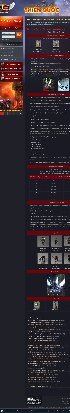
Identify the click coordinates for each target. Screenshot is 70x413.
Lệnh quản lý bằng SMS (9, 59)
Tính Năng (19, 410)
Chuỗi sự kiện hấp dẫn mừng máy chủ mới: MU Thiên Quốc (44, 352)
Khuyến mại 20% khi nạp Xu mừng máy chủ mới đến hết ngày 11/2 (45, 345)
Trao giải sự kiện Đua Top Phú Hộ (37, 331)
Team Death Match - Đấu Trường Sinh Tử (39, 365)
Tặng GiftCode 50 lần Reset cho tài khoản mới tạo (41, 338)
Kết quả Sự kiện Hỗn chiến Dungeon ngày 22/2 (40, 327)
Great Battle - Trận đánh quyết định (37, 368)
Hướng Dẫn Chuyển (8, 48)
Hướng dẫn (61, 410)
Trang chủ (27, 22)
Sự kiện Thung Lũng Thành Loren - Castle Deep (40, 381)
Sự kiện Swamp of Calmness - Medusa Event (40, 375)
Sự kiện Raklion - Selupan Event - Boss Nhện (40, 377)
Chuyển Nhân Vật (8, 55)
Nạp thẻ (17, 28)
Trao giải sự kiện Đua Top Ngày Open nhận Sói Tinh (41, 343)
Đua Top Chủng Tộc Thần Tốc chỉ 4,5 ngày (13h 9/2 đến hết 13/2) (45, 359)
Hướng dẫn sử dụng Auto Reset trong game (39, 363)
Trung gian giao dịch (11, 69)
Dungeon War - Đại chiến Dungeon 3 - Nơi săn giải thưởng (43, 370)
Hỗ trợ (11, 64)
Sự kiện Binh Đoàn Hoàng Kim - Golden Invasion (41, 384)
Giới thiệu (63, 398)
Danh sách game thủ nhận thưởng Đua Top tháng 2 (41, 322)
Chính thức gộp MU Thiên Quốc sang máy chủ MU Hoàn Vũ (44, 320)
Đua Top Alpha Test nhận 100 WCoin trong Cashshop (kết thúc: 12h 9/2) (47, 361)
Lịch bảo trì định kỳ (11, 74)
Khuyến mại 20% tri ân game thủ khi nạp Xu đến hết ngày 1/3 (44, 324)
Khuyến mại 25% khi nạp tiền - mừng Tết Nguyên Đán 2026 (43, 334)
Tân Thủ (8, 410)
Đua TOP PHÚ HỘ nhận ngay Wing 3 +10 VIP (40, 340)
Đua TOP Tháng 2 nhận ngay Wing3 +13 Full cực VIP (42, 356)
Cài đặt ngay (11, 21)
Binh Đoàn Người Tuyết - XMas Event (38, 379)
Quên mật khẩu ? (6, 39)
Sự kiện (47, 410)
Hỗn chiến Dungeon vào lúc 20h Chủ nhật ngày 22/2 (42, 329)
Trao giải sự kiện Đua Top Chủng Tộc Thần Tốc (40, 336)
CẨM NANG (11, 43)
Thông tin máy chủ (11, 78)
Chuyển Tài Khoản (8, 52)
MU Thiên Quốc (13, 8)
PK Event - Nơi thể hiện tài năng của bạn (38, 372)
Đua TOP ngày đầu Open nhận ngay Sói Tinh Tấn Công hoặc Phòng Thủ (47, 354)
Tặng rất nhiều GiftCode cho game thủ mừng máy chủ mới (43, 347)
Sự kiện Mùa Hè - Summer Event (36, 386)
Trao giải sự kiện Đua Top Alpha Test (37, 349)
